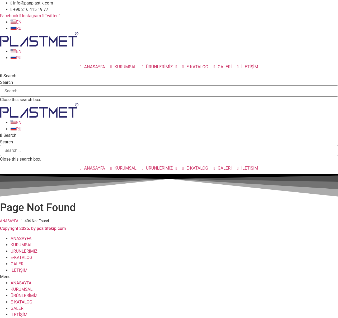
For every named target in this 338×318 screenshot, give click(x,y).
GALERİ (18, 263)
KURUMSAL (21, 244)
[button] (169, 76)
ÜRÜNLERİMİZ (24, 251)
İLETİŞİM (19, 270)
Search (6, 82)
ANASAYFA (9, 221)
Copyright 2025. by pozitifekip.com (33, 228)
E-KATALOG (21, 257)
